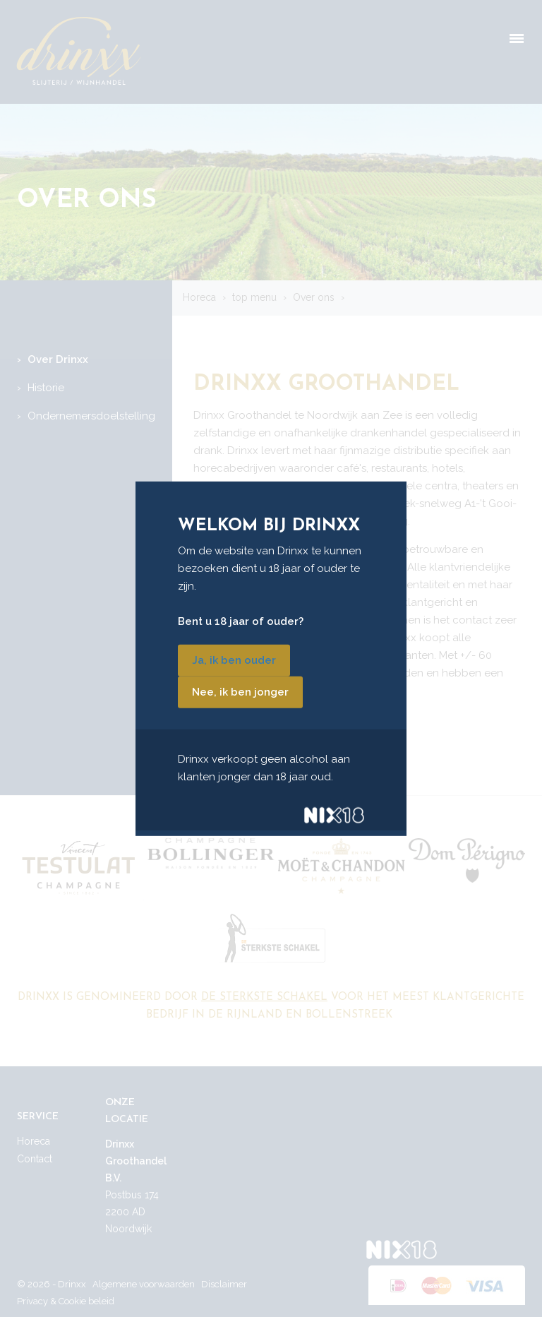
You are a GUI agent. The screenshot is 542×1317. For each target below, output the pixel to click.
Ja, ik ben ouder (234, 660)
